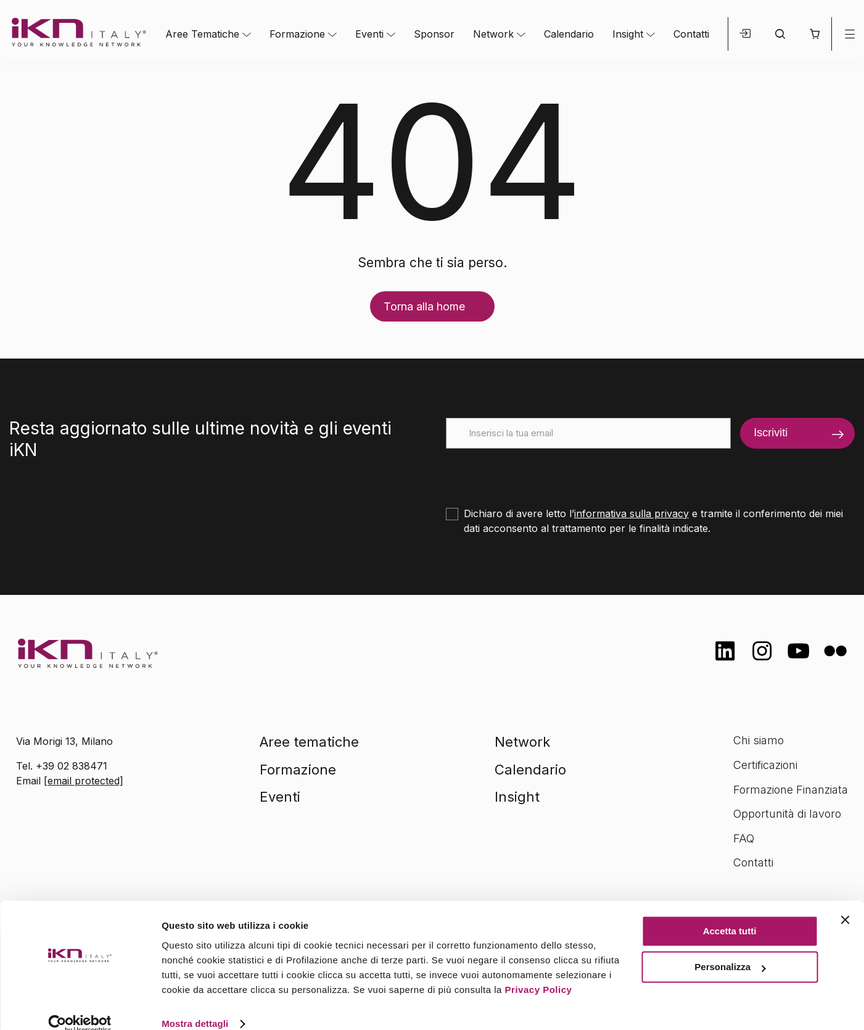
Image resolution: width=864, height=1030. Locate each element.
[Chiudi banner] (845, 901)
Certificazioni (765, 764)
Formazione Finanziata (790, 789)
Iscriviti (771, 432)
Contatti (691, 34)
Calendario (569, 34)
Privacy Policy (538, 971)
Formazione (297, 34)
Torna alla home (424, 306)
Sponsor (434, 34)
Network (493, 34)
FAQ (743, 838)
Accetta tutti (730, 913)
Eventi (369, 34)
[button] (814, 34)
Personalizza (729, 949)
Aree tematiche (309, 742)
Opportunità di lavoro (787, 813)
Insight (627, 34)
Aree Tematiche (202, 34)
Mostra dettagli (195, 1005)
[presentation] (539, 473)
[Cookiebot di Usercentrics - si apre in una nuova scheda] (80, 1006)
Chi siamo (758, 740)
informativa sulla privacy (631, 513)
